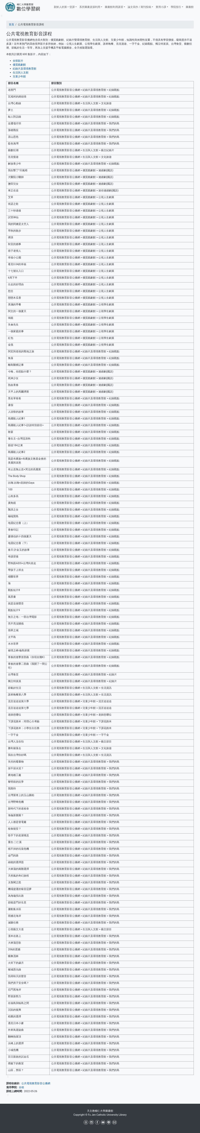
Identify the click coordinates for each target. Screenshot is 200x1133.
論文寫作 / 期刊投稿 (139, 7)
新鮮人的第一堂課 (64, 7)
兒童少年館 (19, 76)
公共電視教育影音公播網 (35, 1083)
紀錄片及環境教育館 (24, 68)
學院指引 (176, 7)
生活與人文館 (20, 72)
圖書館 (190, 7)
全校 (21, 1087)
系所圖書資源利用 (89, 7)
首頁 (11, 24)
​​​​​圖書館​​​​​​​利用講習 (114, 7)
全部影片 (18, 60)
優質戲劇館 (19, 64)
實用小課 (161, 7)
